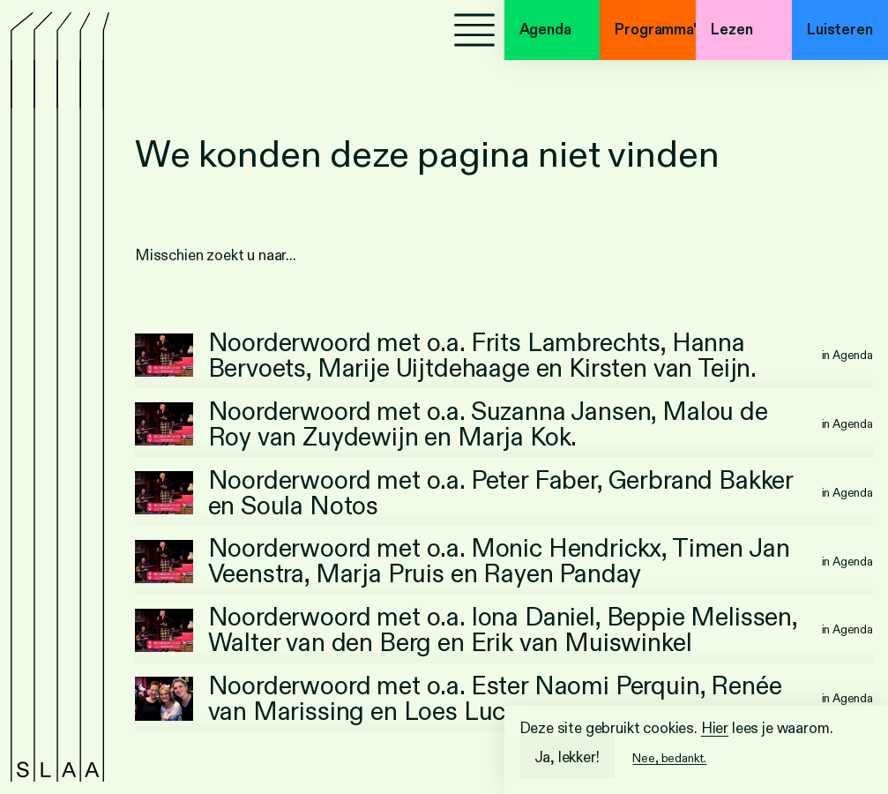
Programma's (655, 29)
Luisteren (839, 29)
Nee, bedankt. (669, 758)
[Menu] (474, 30)
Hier (714, 728)
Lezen (731, 29)
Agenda (545, 29)
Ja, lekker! (567, 757)
